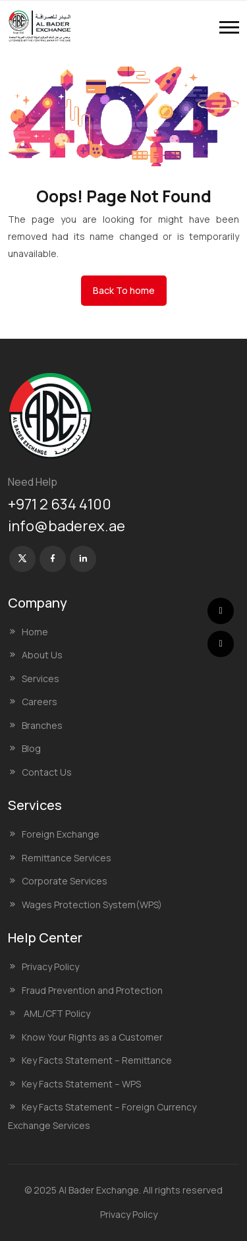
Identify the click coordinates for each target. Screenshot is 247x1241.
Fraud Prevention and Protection (92, 990)
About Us (42, 655)
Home (35, 631)
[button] (229, 27)
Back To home (124, 290)
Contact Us (47, 772)
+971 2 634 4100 (59, 504)
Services (40, 678)
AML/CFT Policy (56, 1013)
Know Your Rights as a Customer (92, 1037)
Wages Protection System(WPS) (92, 904)
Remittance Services (66, 857)
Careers (39, 701)
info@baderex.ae (66, 526)
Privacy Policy (50, 966)
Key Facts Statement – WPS (81, 1084)
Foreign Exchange (60, 834)
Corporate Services (64, 881)
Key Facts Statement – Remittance (97, 1060)
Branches (42, 725)
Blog (31, 748)
